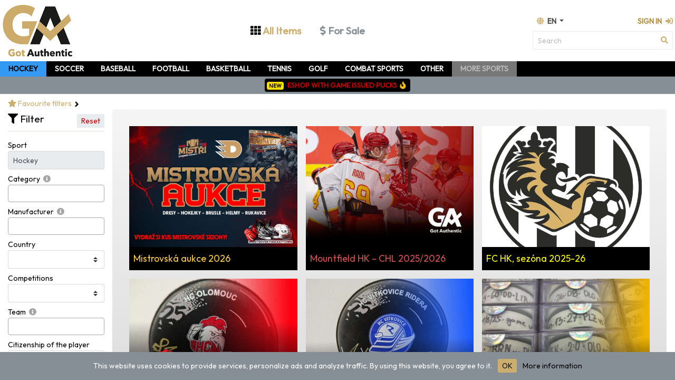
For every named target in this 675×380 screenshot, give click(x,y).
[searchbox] (14, 193)
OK (507, 365)
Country (21, 244)
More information (552, 365)
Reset (90, 121)
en (547, 21)
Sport (17, 145)
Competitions (30, 278)
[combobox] (56, 193)
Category (24, 179)
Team (17, 312)
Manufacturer (31, 211)
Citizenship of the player (49, 344)
